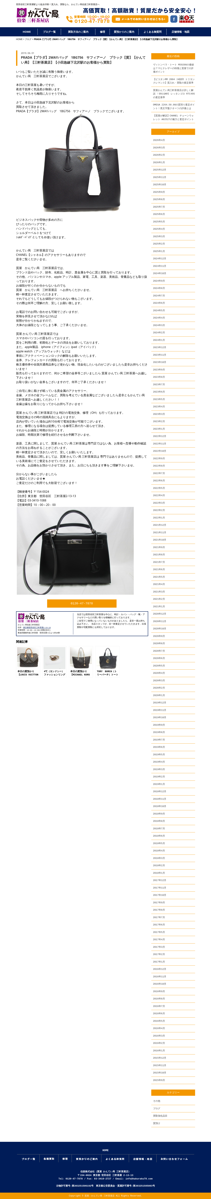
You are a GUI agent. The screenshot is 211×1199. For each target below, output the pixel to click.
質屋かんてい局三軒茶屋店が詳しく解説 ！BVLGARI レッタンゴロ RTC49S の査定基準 (174, 94)
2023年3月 (159, 414)
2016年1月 (159, 1050)
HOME (27, 31)
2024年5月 (159, 310)
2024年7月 (159, 295)
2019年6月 (159, 747)
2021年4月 (159, 584)
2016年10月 (159, 984)
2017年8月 (159, 910)
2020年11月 (159, 621)
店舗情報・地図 (180, 31)
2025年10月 (159, 184)
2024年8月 (159, 288)
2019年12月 (159, 702)
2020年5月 (159, 665)
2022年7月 (159, 473)
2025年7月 (159, 207)
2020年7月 (159, 651)
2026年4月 (159, 140)
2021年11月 (159, 532)
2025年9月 (159, 192)
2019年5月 (159, 754)
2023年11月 (159, 355)
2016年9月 (159, 991)
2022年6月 (159, 480)
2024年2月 (159, 332)
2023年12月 (159, 347)
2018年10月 (159, 806)
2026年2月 (159, 155)
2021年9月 (159, 547)
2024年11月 (159, 266)
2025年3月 (159, 236)
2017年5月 (159, 932)
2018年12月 (159, 791)
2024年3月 (159, 325)
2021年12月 (159, 525)
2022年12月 (159, 436)
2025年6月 (159, 214)
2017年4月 (159, 939)
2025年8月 (159, 199)
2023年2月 (159, 421)
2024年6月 (159, 303)
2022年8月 (159, 465)
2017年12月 (159, 880)
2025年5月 (159, 221)
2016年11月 (159, 976)
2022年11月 (159, 443)
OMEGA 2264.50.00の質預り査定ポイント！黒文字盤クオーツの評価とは (174, 106)
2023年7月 (159, 384)
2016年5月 (159, 1021)
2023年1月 (159, 429)
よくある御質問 (152, 31)
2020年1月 (159, 695)
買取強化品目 (160, 1115)
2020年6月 (159, 658)
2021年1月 (159, 606)
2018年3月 (159, 858)
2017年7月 (159, 917)
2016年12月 (159, 969)
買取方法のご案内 (78, 31)
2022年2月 (159, 510)
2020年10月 (159, 628)
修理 (102, 31)
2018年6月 (159, 836)
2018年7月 (159, 828)
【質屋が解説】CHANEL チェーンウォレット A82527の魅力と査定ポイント (173, 117)
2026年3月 (159, 147)
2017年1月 (159, 961)
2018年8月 (159, 821)
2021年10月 (159, 539)
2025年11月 (159, 177)
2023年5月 (159, 399)
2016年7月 (159, 1006)
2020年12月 (159, 613)
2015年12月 (159, 1058)
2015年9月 (159, 1080)
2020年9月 (159, 636)
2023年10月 (159, 362)
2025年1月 (159, 251)
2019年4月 (159, 762)
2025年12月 (159, 169)
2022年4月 (159, 495)
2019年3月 (159, 769)
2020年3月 (159, 680)
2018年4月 (159, 850)
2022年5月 (159, 488)
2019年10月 (159, 717)
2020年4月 (159, 673)
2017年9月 (159, 902)
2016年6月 (159, 1013)
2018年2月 (159, 865)
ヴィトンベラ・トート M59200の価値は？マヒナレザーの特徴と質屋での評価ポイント (173, 68)
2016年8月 (159, 998)
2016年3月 (159, 1035)
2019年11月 (159, 710)
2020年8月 (159, 643)
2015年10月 (159, 1072)
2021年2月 (159, 599)
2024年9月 (159, 281)
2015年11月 (159, 1065)
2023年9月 (159, 369)
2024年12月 (159, 258)
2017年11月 (159, 887)
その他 (156, 1101)
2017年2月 (159, 954)
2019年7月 (159, 739)
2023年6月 (159, 391)
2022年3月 (159, 503)
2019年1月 (159, 784)
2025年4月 (159, 229)
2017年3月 (159, 947)
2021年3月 (159, 591)
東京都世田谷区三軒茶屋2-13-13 (37, 627)
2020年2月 (159, 688)
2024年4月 (159, 317)
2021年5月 (159, 577)
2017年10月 (159, 895)
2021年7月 (159, 562)
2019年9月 (159, 725)
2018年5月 (159, 843)
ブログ (28, 39)
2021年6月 (159, 569)
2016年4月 (159, 1028)
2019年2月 (159, 776)
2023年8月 (159, 377)
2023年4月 (159, 406)
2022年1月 (159, 517)
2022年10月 (159, 451)
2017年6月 (159, 924)
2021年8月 (159, 554)
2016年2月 (159, 1043)
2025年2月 (159, 243)
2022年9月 (159, 458)
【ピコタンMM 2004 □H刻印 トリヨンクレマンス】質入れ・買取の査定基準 (174, 81)
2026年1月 (159, 162)
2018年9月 (159, 813)
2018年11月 (159, 799)
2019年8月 (159, 732)
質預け (156, 1123)
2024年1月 (159, 340)
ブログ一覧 (49, 31)
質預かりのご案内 (124, 31)
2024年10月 (159, 273)
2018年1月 (159, 873)
